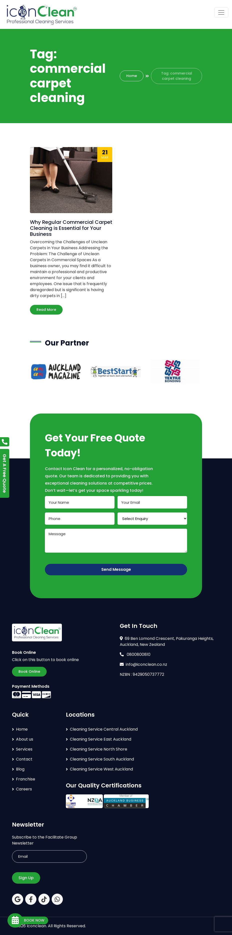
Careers (24, 789)
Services (24, 749)
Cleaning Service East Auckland (100, 739)
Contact (24, 759)
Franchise (25, 779)
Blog (20, 769)
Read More (46, 309)
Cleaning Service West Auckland (101, 769)
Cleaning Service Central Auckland (104, 729)
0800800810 (135, 654)
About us (24, 739)
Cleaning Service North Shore (98, 749)
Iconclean (36, 926)
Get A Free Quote (4, 473)
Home (131, 75)
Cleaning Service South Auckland (102, 759)
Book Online (29, 671)
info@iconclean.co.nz (143, 664)
